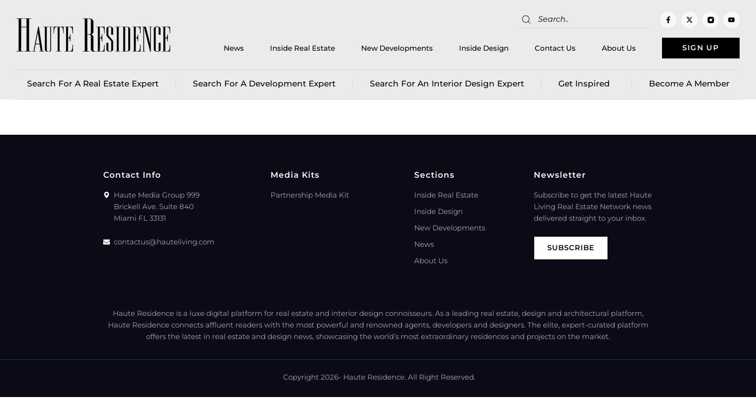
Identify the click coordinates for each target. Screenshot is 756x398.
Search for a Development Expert (264, 84)
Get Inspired (586, 84)
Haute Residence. (374, 378)
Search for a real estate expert (93, 84)
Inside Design (479, 48)
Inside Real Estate (298, 48)
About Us (614, 48)
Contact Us (550, 48)
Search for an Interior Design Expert (447, 84)
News (229, 48)
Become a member (689, 84)
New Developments (393, 48)
